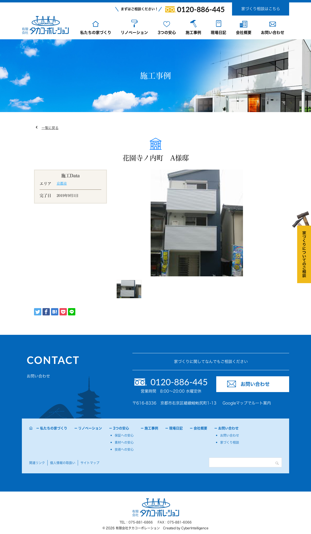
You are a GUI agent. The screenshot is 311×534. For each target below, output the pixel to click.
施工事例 (193, 32)
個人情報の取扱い (62, 462)
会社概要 (243, 32)
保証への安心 (124, 435)
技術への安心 (124, 449)
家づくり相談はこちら (260, 9)
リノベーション (134, 32)
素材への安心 (124, 442)
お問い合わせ (272, 32)
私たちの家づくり (95, 32)
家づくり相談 (229, 442)
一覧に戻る (50, 128)
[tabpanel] (197, 223)
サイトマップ (89, 462)
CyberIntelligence (194, 528)
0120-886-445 (201, 9)
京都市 (62, 183)
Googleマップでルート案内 (247, 403)
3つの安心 (167, 32)
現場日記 (218, 32)
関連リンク (37, 462)
